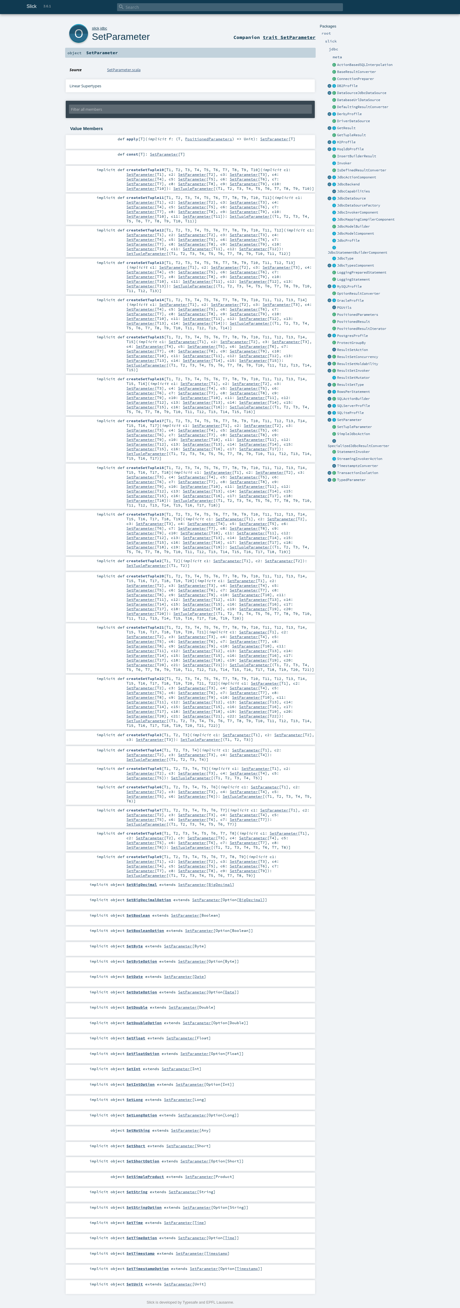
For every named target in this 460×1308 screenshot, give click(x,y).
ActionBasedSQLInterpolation (365, 65)
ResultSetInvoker (353, 371)
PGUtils (344, 308)
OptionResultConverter (358, 293)
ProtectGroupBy (351, 343)
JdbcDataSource (351, 198)
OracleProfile (350, 301)
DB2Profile (347, 86)
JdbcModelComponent (355, 233)
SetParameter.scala (124, 69)
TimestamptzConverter (357, 466)
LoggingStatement (353, 279)
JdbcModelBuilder (353, 226)
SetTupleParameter (354, 427)
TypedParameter (351, 480)
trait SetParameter (289, 37)
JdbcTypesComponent (355, 265)
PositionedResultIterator (361, 329)
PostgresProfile (352, 336)
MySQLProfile (349, 286)
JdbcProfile (348, 240)
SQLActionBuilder (353, 399)
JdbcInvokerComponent (357, 212)
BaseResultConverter (356, 72)
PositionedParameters (357, 315)
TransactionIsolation (357, 473)
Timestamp (216, 1253)
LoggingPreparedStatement (361, 272)
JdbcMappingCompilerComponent (366, 219)
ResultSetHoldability (357, 364)
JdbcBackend (348, 184)
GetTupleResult (351, 135)
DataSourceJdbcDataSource (361, 93)
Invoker (344, 163)
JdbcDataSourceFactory (358, 205)
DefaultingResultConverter (362, 107)
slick (95, 28)
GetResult (346, 128)
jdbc (103, 28)
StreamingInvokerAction (359, 459)
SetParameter (349, 420)
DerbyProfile (349, 114)
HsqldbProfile (350, 149)
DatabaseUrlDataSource (358, 100)
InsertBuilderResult (356, 156)
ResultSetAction (352, 350)
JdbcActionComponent (356, 177)
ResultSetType (350, 385)
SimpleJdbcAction (353, 434)
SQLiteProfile (350, 413)
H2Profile (346, 142)
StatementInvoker (353, 452)
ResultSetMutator (353, 378)
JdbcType (345, 258)
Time (199, 1222)
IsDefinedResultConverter (361, 170)
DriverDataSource (353, 121)
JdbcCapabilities (353, 191)
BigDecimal (220, 884)
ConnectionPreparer (355, 79)
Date (199, 976)
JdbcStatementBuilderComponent (357, 252)
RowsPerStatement (353, 392)
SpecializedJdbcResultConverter (358, 446)
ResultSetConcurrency (357, 357)
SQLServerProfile (353, 406)
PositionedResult (353, 322)
